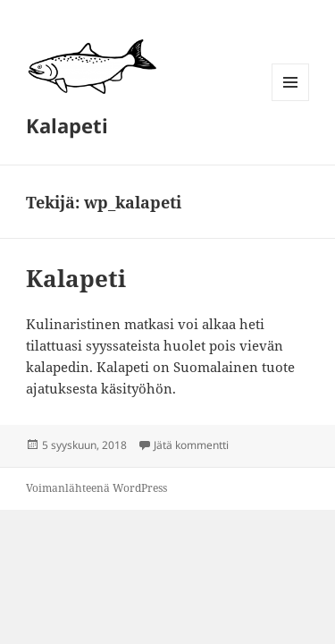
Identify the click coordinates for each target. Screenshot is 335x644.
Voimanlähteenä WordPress (96, 488)
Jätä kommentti (191, 445)
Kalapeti (67, 125)
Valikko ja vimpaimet (290, 100)
